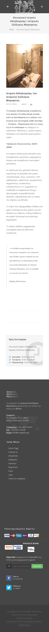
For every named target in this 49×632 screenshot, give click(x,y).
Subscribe (37, 566)
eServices (12, 463)
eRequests (12, 459)
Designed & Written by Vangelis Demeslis (23, 621)
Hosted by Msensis (24, 618)
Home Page (13, 448)
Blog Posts (13, 467)
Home (11, 29)
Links (10, 475)
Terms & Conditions (16, 478)
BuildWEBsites (24, 625)
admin (23, 104)
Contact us (13, 452)
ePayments (13, 456)
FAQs (10, 471)
